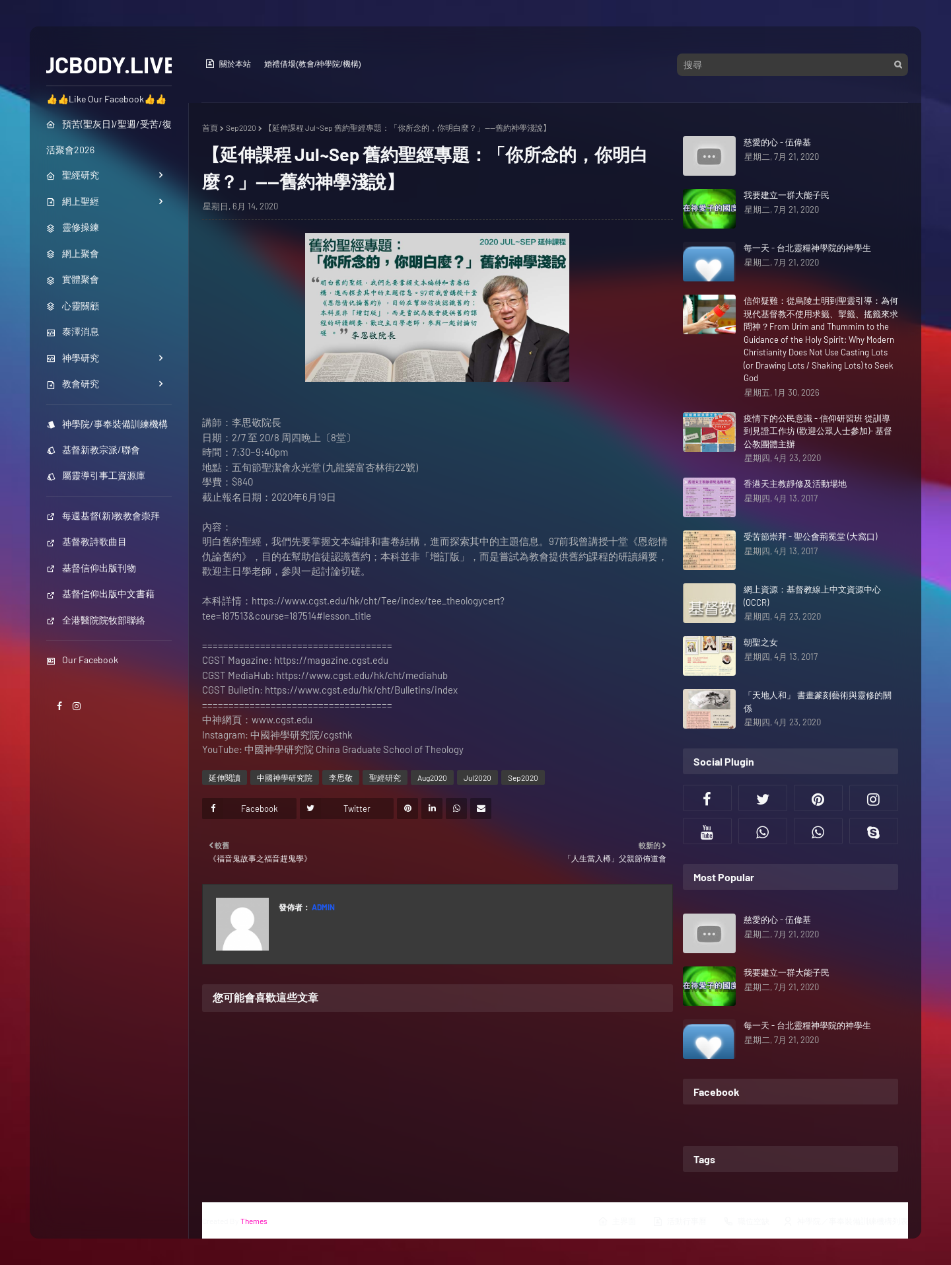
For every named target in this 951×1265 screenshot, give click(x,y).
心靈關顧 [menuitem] (72, 305)
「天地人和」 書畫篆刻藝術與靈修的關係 (818, 701)
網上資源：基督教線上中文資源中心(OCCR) (812, 596)
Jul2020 (477, 777)
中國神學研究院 (284, 777)
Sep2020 (241, 127)
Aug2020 (432, 777)
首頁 (210, 127)
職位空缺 (746, 1221)
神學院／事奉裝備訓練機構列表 (845, 1221)
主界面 (617, 1221)
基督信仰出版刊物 (91, 567)
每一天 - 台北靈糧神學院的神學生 (807, 247)
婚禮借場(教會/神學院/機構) (312, 64)
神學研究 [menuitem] (72, 357)
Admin (322, 907)
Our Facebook (82, 659)
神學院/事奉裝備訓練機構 (107, 423)
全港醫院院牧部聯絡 (95, 620)
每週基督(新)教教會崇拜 (103, 515)
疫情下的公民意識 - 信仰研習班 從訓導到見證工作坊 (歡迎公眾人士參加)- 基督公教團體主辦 (818, 431)
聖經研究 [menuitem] (72, 174)
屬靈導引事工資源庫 (95, 475)
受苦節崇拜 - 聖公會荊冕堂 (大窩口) (810, 536)
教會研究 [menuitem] (72, 383)
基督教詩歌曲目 (86, 541)
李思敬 (341, 777)
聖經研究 (385, 777)
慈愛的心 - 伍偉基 (777, 142)
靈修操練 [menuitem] (72, 227)
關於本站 (228, 63)
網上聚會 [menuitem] (72, 253)
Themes (253, 1220)
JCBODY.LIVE (109, 64)
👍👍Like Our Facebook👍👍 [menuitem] (106, 98)
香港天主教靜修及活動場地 (795, 483)
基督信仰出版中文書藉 (100, 593)
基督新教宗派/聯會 (93, 449)
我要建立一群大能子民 (786, 195)
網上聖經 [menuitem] (72, 201)
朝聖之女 (761, 642)
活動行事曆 (679, 1221)
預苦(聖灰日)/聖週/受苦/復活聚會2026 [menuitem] (109, 136)
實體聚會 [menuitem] (72, 279)
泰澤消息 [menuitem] (72, 331)
